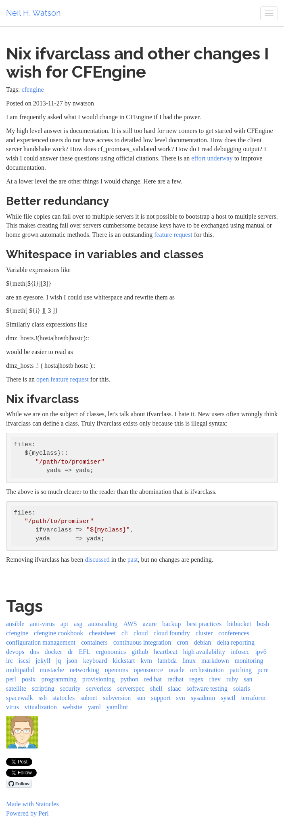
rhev (214, 679)
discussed (97, 559)
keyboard (95, 660)
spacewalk (19, 697)
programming (59, 679)
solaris (241, 688)
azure (150, 623)
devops (15, 651)
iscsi (24, 660)
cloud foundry (171, 633)
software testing (207, 688)
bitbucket (239, 623)
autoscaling (103, 623)
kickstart (124, 660)
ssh (43, 697)
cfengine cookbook (58, 633)
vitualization (41, 707)
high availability (204, 651)
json (72, 660)
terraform (253, 697)
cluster (204, 633)
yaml (94, 707)
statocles (63, 697)
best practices (204, 623)
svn (180, 697)
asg (78, 623)
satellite (16, 688)
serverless (98, 688)
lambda (167, 660)
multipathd (20, 669)
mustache (52, 669)
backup (171, 623)
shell (156, 688)
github (140, 651)
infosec (240, 651)
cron (182, 642)
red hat (153, 679)
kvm (146, 660)
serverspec (131, 688)
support (161, 697)
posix (29, 679)
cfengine (32, 89)
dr (70, 651)
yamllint (117, 707)
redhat (175, 679)
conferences (233, 633)
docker (54, 651)
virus (12, 707)
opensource (148, 669)
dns (34, 651)
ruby (232, 679)
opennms (116, 669)
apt (65, 623)
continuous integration (142, 642)
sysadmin (203, 697)
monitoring (248, 660)
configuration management (40, 642)
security (70, 688)
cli (124, 633)
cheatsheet (102, 633)
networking (84, 669)
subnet (88, 697)
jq (58, 660)
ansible (15, 623)
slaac (174, 688)
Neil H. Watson (33, 13)
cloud (141, 633)
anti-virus (42, 623)
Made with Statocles (32, 804)
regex (196, 679)
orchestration (207, 669)
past (132, 559)
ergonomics (111, 651)
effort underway (211, 158)
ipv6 (260, 651)
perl (11, 679)
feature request (173, 234)
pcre (263, 669)
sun (140, 697)
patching (241, 669)
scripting (43, 688)
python (129, 679)
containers (94, 642)
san (248, 679)
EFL (84, 651)
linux (189, 660)
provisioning (98, 679)
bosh (263, 623)
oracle (176, 669)
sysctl (228, 697)
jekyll (43, 660)
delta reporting (236, 642)
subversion (117, 697)
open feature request (62, 379)
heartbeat (166, 651)
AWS (130, 623)
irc (9, 660)
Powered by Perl (27, 813)
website (72, 707)
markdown (215, 660)
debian (202, 642)
